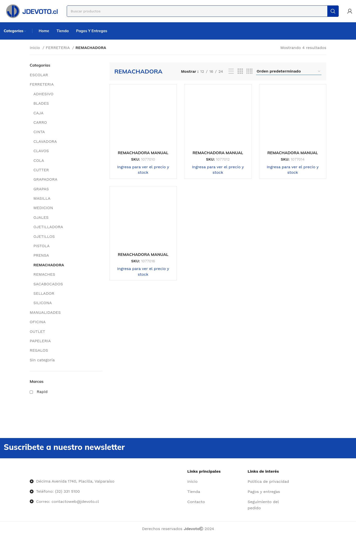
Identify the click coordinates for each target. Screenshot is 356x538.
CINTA (39, 131)
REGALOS (39, 350)
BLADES (41, 103)
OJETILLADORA (48, 226)
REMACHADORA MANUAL (143, 152)
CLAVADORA (45, 141)
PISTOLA (41, 246)
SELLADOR (43, 293)
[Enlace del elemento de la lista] (215, 481)
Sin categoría (42, 360)
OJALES (40, 217)
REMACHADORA (48, 265)
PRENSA (41, 255)
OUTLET (37, 331)
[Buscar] (203, 11)
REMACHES (44, 274)
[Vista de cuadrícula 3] (240, 71)
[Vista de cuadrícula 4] (249, 71)
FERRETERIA (58, 47)
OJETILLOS (44, 236)
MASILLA (41, 198)
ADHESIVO (43, 94)
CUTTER (41, 170)
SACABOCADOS (48, 284)
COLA (38, 160)
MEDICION (43, 207)
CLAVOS (41, 150)
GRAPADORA (45, 179)
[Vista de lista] (231, 71)
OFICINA (37, 321)
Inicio (35, 47)
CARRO (40, 122)
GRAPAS (41, 189)
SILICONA (42, 302)
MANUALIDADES (45, 312)
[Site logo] (31, 10)
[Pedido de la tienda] (288, 71)
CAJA (38, 113)
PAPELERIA (40, 341)
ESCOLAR (39, 75)
